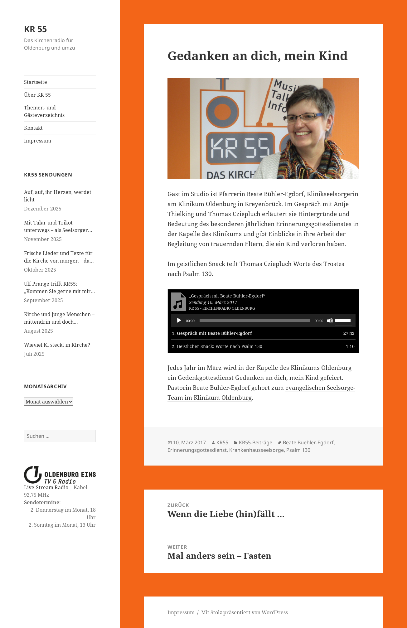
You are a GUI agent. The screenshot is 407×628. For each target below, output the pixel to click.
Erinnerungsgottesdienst (197, 450)
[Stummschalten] (330, 320)
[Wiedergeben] (179, 320)
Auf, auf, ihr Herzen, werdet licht (57, 196)
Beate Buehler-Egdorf (308, 442)
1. (212, 333)
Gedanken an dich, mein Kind (277, 378)
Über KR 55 (37, 94)
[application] (263, 320)
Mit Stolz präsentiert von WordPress (244, 612)
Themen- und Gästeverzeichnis (44, 111)
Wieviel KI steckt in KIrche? (57, 344)
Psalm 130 (298, 450)
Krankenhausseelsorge (256, 450)
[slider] (255, 320)
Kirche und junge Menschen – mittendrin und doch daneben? (59, 318)
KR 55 (35, 29)
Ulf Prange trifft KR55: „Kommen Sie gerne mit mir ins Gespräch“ (57, 287)
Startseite (35, 82)
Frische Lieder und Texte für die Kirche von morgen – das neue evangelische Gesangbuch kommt (58, 257)
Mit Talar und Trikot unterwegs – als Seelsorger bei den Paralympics (56, 226)
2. (217, 346)
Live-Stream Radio (46, 487)
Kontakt (33, 127)
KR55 (222, 442)
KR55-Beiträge (255, 442)
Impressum (37, 140)
